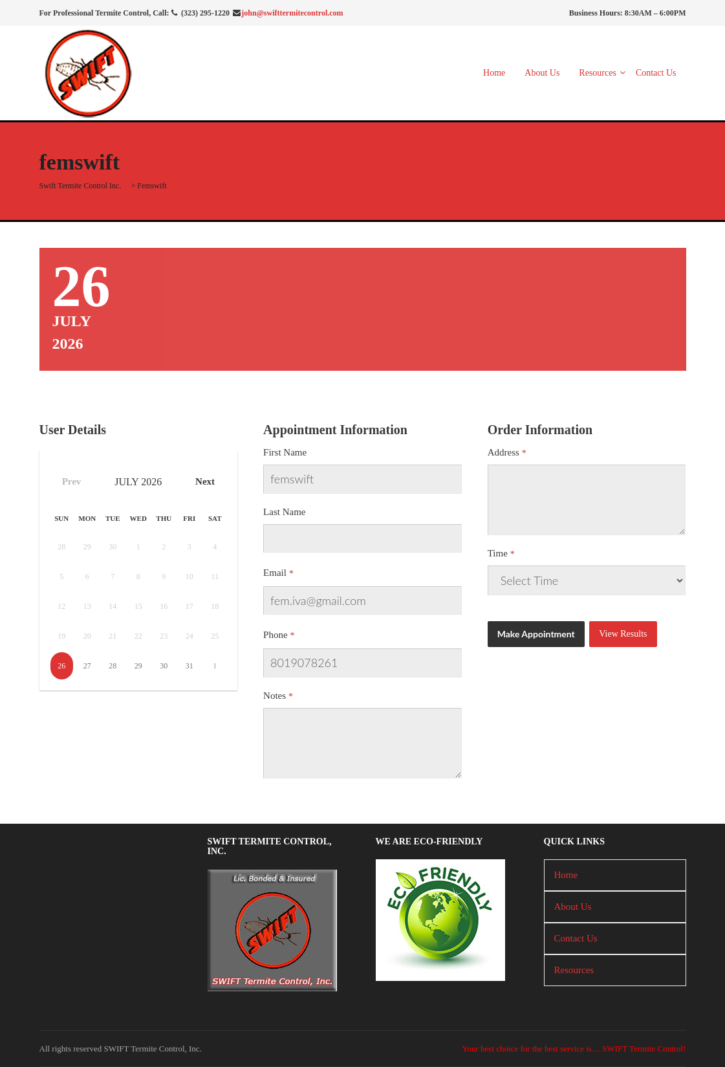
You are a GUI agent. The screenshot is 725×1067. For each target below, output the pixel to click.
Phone (275, 635)
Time (498, 553)
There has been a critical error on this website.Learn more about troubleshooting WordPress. (587, 580)
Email (275, 572)
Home (494, 73)
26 (61, 665)
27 (87, 665)
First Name (285, 452)
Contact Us (656, 73)
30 (164, 665)
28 (112, 665)
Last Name (284, 512)
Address (503, 452)
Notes (274, 695)
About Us (542, 73)
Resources (597, 73)
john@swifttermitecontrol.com (292, 12)
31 (189, 665)
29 (138, 665)
